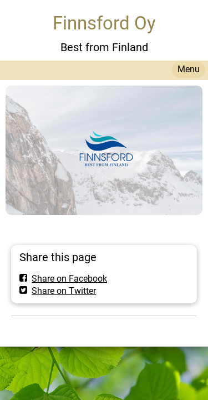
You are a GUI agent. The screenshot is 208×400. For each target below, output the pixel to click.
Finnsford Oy (104, 23)
